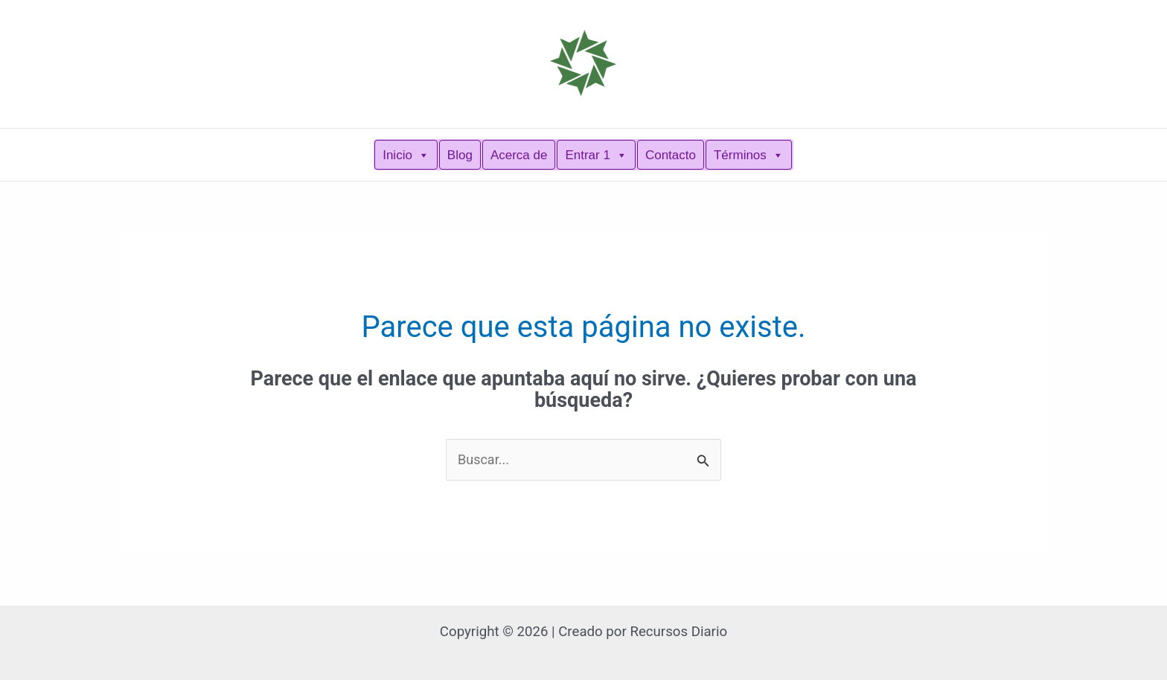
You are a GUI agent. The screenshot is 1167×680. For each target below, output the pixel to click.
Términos (749, 155)
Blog (460, 155)
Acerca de (519, 155)
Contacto (670, 155)
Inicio (406, 155)
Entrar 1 (596, 155)
